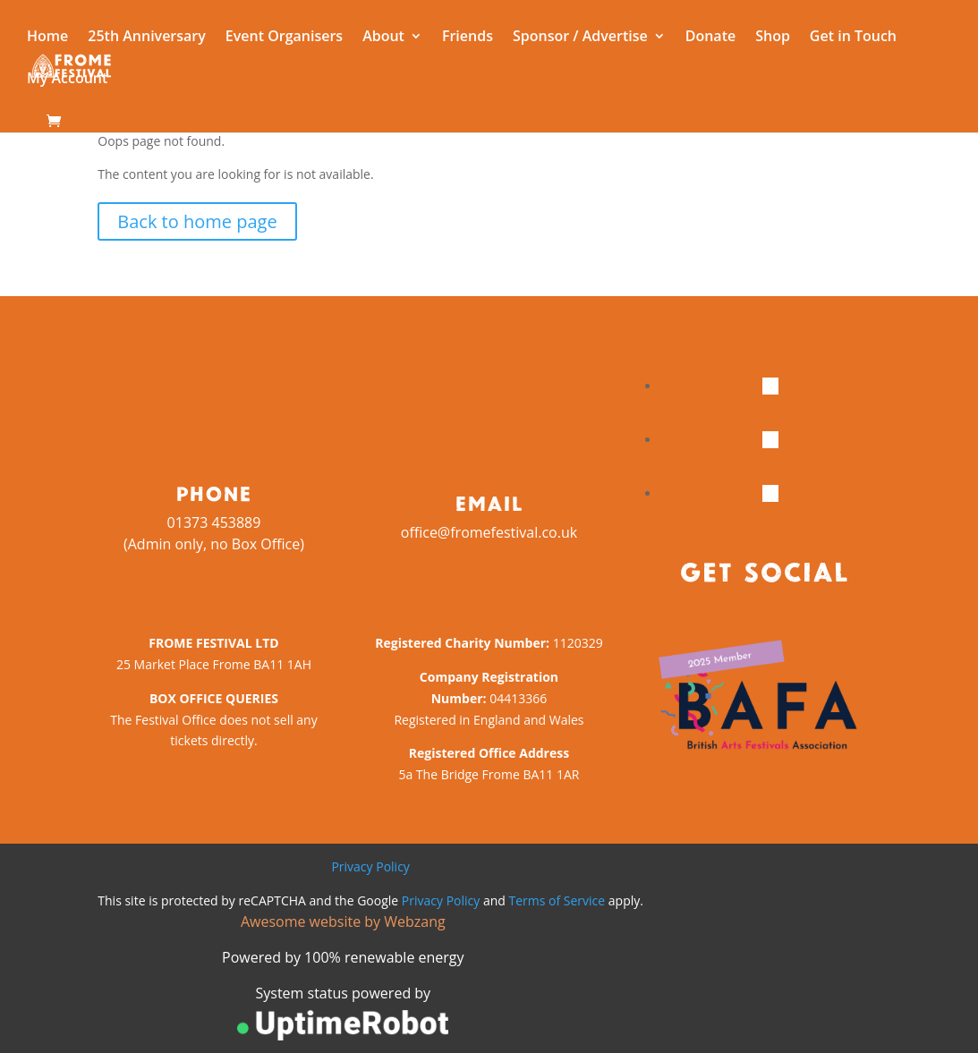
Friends (467, 38)
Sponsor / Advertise (580, 38)
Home (47, 38)
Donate (710, 38)
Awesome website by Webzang (343, 921)
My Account (67, 80)
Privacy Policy (370, 866)
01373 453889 (214, 522)
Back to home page (196, 221)
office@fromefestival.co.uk (489, 532)
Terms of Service (557, 900)
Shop (772, 38)
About (383, 38)
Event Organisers (284, 38)
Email (489, 502)
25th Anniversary (147, 38)
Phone (213, 492)
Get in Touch (853, 38)
